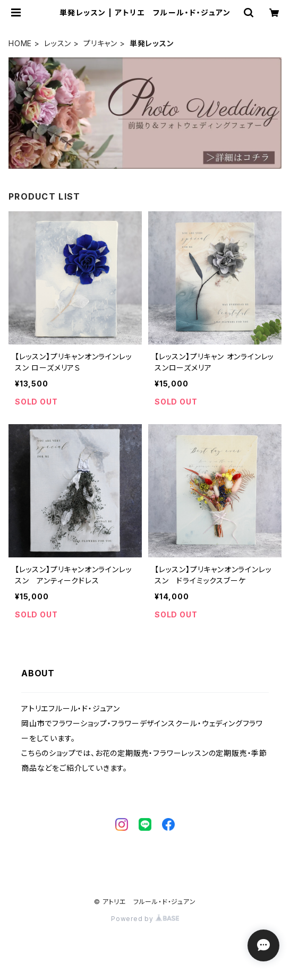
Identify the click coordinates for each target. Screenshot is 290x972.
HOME (20, 43)
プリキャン (100, 43)
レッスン (57, 43)
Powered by (145, 919)
